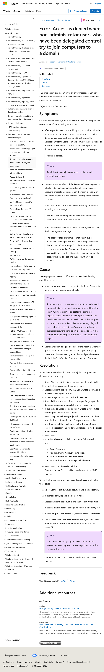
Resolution (46, 86)
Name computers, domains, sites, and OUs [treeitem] (21, 325)
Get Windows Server (79, 11)
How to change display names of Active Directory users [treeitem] (22, 268)
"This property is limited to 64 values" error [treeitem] (22, 426)
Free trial (95, 11)
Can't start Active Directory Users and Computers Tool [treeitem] (21, 218)
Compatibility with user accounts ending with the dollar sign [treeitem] (23, 226)
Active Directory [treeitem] (14, 36)
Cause (44, 82)
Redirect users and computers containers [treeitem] (22, 376)
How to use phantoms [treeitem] (19, 287)
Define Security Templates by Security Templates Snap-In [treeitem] (22, 236)
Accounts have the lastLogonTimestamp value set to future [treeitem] (22, 180)
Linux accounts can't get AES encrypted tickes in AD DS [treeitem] (22, 304)
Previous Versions (24, 662)
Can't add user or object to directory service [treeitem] (21, 203)
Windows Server (63, 20)
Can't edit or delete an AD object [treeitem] (20, 211)
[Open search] (91, 3)
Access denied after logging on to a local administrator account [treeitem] (22, 151)
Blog (37, 662)
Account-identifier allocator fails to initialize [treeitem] (21, 171)
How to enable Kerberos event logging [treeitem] (22, 275)
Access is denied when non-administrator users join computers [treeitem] (21, 162)
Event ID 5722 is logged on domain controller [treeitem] (21, 243)
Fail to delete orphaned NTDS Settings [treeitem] (22, 250)
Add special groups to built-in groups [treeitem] (22, 189)
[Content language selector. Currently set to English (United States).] (15, 655)
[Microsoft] (5, 3)
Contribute (48, 662)
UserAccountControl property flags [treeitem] (22, 458)
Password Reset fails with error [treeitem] (22, 370)
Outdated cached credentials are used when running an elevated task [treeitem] (22, 348)
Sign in (98, 3)
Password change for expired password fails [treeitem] (22, 357)
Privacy (59, 662)
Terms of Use (8, 666)
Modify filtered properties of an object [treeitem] (22, 311)
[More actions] (99, 20)
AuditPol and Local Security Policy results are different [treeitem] (21, 196)
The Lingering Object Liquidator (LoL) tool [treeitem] (23, 418)
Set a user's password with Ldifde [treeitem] (21, 390)
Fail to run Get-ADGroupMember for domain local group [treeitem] (22, 258)
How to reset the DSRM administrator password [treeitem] (20, 282)
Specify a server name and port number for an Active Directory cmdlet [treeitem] (23, 409)
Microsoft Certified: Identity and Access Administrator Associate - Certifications (67, 626)
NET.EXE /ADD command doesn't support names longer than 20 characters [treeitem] (22, 334)
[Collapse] (33, 18)
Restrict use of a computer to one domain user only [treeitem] (22, 383)
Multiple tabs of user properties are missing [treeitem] (23, 318)
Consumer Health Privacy (77, 662)
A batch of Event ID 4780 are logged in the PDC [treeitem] (22, 143)
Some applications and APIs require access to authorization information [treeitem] (22, 399)
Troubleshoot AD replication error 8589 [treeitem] (21, 433)
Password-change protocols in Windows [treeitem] (22, 365)
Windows (50, 20)
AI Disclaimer (8, 662)
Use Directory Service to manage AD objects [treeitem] (20, 450)
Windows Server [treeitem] (12, 29)
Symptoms (46, 79)
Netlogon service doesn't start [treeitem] (22, 341)
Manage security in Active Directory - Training (59, 608)
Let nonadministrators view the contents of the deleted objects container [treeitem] (23, 294)
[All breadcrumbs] (41, 20)
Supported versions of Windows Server (65, 61)
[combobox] (18, 24)
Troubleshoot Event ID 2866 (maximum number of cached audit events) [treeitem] (22, 441)
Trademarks (22, 666)
